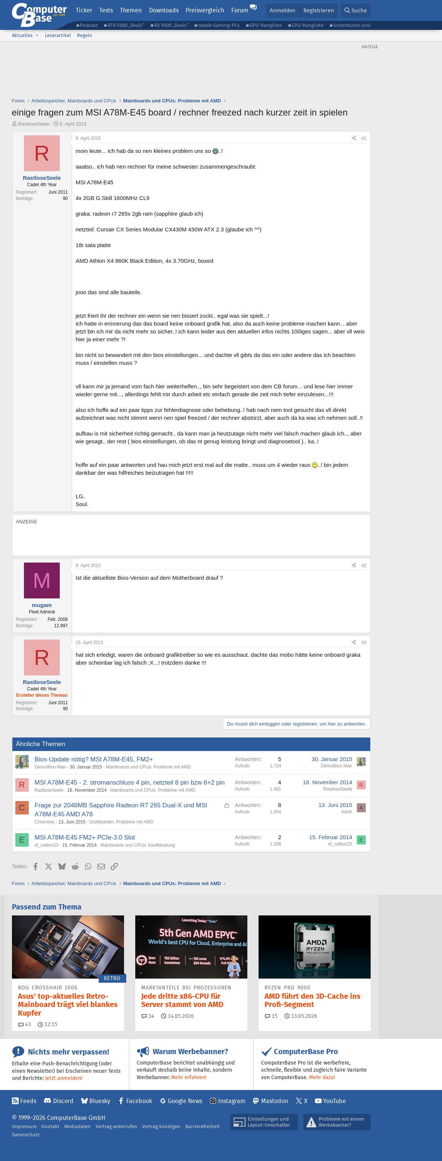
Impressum (24, 1126)
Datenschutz (26, 1134)
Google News (185, 1101)
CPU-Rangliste (308, 25)
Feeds (28, 1101)
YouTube (334, 1101)
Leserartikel (58, 35)
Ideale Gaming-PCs (218, 25)
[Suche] (356, 11)
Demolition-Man (50, 767)
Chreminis (45, 822)
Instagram (231, 1101)
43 (24, 1024)
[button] (37, 35)
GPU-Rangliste (266, 25)
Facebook (139, 1101)
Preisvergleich (205, 10)
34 (148, 1016)
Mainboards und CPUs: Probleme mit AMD (148, 767)
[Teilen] (354, 138)
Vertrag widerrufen (116, 1126)
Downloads (164, 10)
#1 (363, 138)
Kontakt (50, 1126)
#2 (363, 565)
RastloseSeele (33, 124)
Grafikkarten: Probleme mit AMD (121, 822)
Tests (106, 10)
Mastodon (274, 1101)
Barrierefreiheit (202, 1126)
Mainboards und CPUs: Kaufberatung (138, 845)
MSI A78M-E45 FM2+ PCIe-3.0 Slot (85, 837)
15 (271, 1016)
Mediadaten (77, 1126)
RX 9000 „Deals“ (171, 25)
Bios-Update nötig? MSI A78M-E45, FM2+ (94, 759)
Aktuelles (22, 35)
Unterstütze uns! (351, 25)
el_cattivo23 (47, 845)
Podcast (89, 25)
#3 (363, 642)
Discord (63, 1101)
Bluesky (99, 1101)
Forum (239, 10)
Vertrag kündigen (161, 1126)
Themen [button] (131, 10)
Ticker (84, 10)
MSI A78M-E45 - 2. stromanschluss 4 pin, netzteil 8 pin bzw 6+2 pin (130, 782)
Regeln (84, 35)
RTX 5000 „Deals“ (126, 25)
